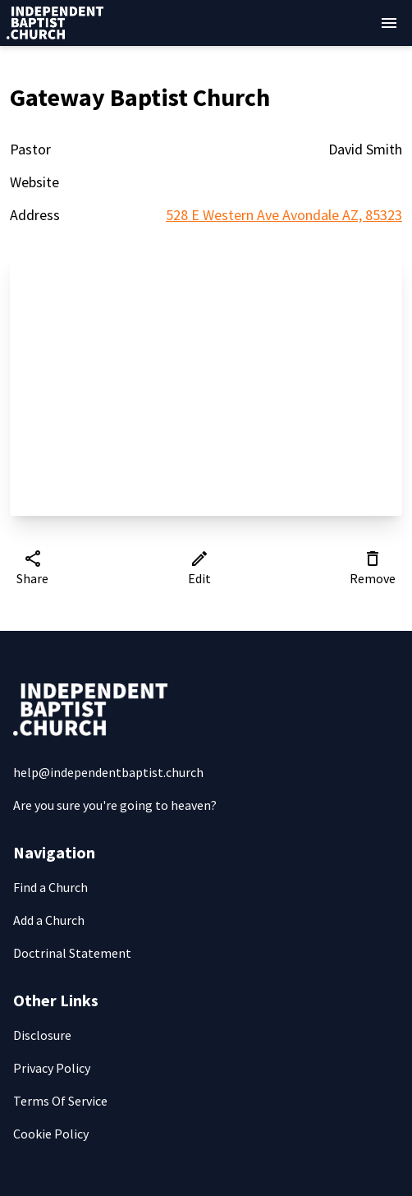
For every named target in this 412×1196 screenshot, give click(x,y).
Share (32, 567)
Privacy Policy (51, 1068)
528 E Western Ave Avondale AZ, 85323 (284, 214)
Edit (199, 567)
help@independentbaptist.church (108, 772)
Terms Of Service (60, 1100)
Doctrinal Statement (72, 953)
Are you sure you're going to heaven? (115, 805)
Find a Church (50, 887)
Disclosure (42, 1035)
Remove (373, 567)
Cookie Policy (51, 1133)
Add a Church (49, 920)
